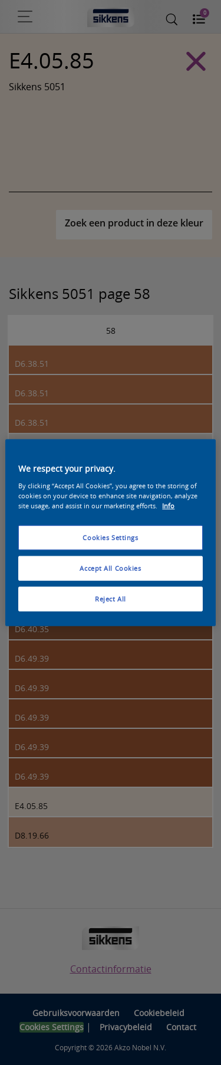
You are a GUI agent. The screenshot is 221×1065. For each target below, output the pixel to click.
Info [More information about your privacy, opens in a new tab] (168, 505)
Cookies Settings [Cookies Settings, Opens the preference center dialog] (110, 537)
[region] (110, 532)
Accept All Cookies (110, 567)
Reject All (110, 598)
